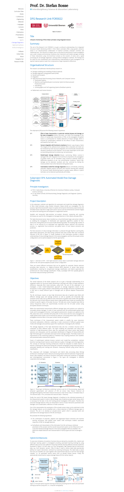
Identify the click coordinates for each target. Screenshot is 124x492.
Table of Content (56, 31)
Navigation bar (19, 59)
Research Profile (18, 61)
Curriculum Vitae (18, 11)
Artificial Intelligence (17, 47)
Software (21, 51)
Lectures (21, 27)
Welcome (20, 9)
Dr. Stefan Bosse (65, 490)
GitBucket (20, 22)
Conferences (19, 17)
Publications (20, 32)
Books (21, 14)
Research (20, 37)
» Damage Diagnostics (17, 42)
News (21, 29)
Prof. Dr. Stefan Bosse (49, 5)
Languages (20, 24)
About (21, 56)
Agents (21, 40)
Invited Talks (20, 54)
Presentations (19, 35)
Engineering (20, 19)
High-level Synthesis (17, 45)
